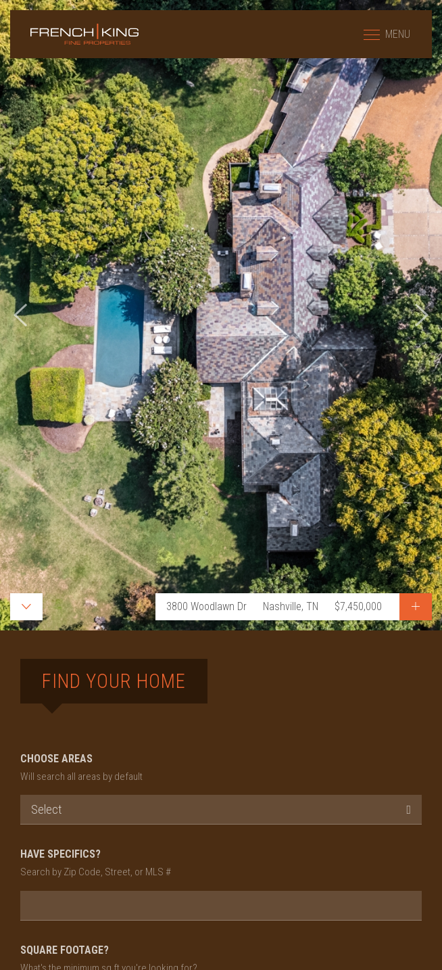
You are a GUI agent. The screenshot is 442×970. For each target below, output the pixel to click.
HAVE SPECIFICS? (221, 864)
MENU (387, 34)
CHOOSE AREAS (221, 768)
